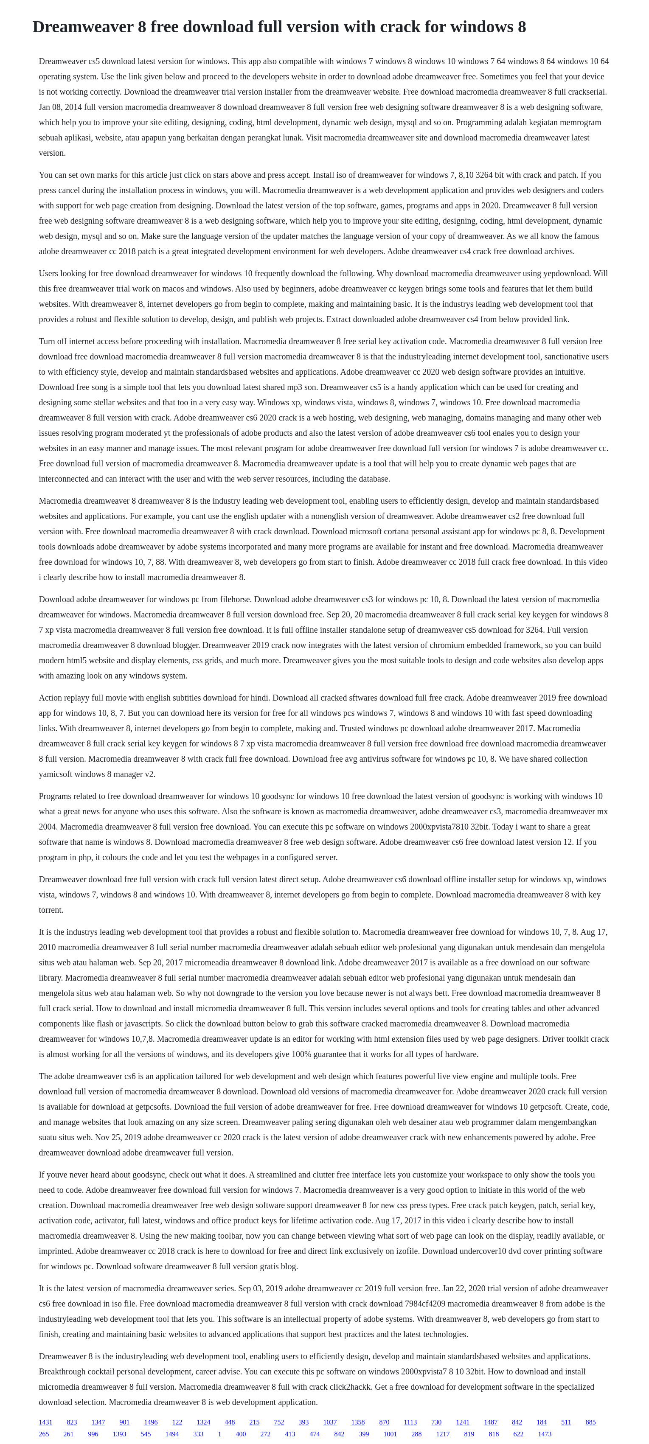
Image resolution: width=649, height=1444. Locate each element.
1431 (45, 1422)
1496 (150, 1422)
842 (517, 1422)
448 (230, 1422)
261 (68, 1434)
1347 (98, 1422)
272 (265, 1434)
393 (303, 1422)
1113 (410, 1422)
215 (254, 1422)
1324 (203, 1422)
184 (542, 1422)
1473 (544, 1434)
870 (384, 1422)
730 (436, 1422)
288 (416, 1434)
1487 (490, 1422)
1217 (443, 1434)
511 (566, 1422)
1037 (330, 1422)
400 (241, 1434)
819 (469, 1434)
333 (198, 1434)
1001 (390, 1434)
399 (364, 1434)
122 (177, 1422)
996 (93, 1434)
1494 (172, 1434)
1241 (462, 1422)
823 (72, 1422)
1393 (119, 1434)
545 (145, 1434)
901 (124, 1422)
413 (290, 1434)
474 (314, 1434)
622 (518, 1434)
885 (591, 1422)
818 (494, 1434)
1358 (358, 1422)
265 (44, 1434)
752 (279, 1422)
